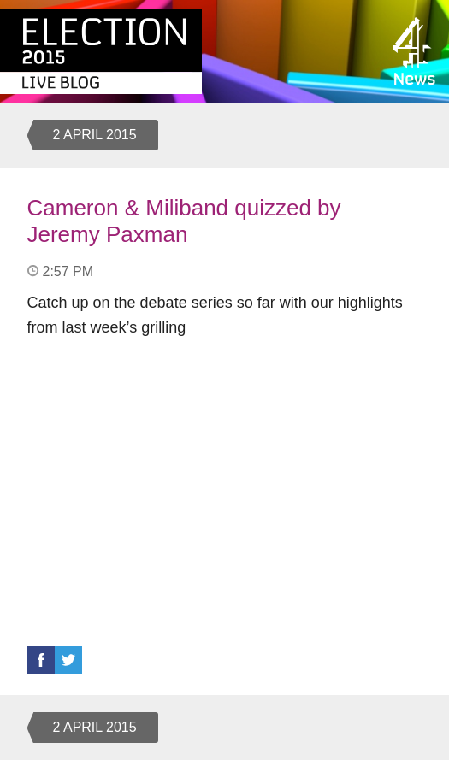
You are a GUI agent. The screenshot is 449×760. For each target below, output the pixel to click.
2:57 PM (68, 271)
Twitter (68, 660)
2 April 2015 (95, 134)
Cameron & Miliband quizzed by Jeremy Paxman (184, 221)
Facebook (41, 660)
